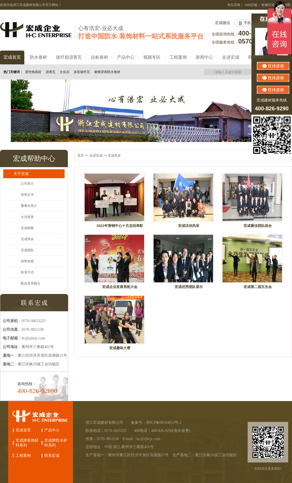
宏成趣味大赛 (119, 348)
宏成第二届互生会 (258, 287)
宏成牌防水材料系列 (55, 442)
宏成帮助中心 (34, 158)
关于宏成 (21, 173)
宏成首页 (23, 430)
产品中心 (51, 430)
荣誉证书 (27, 195)
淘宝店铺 (233, 5)
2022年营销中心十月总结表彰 (120, 226)
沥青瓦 (50, 72)
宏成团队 (27, 250)
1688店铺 (250, 5)
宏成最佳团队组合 (258, 226)
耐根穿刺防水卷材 (107, 72)
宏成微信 (222, 23)
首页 (80, 155)
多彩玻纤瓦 (82, 72)
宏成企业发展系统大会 (119, 287)
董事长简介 (29, 206)
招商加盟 (27, 261)
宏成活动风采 (188, 226)
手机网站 (251, 23)
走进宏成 (95, 155)
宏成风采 (27, 239)
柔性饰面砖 (33, 72)
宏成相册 (27, 228)
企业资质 (27, 217)
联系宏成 (51, 456)
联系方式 (27, 272)
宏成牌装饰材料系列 (27, 442)
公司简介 (27, 184)
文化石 (64, 72)
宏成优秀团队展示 (189, 287)
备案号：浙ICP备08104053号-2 (156, 423)
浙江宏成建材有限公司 (104, 423)
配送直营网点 (30, 283)
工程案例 (23, 456)
